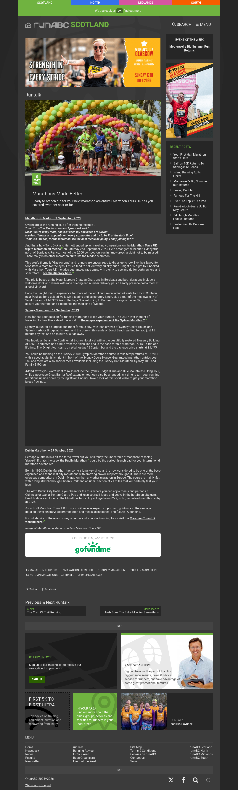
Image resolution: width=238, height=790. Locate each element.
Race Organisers (84, 758)
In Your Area (81, 754)
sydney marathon (111, 570)
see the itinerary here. (57, 273)
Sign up (37, 679)
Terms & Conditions (143, 750)
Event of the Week (85, 761)
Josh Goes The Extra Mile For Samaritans (130, 611)
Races (29, 754)
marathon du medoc (77, 570)
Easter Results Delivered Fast (189, 226)
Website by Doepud (38, 785)
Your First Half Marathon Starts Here (189, 156)
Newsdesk (32, 750)
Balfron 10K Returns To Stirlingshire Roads (188, 165)
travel (67, 575)
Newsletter (32, 761)
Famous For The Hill (186, 195)
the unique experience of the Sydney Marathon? (113, 320)
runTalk (78, 747)
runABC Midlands (201, 754)
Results (30, 758)
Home (29, 747)
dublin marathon (143, 570)
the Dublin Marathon (73, 460)
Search (134, 761)
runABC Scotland (201, 747)
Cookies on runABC (143, 754)
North (95, 2)
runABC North (199, 750)
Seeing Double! (183, 190)
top (118, 626)
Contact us (137, 758)
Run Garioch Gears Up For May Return (190, 208)
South (196, 2)
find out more (132, 10)
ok (119, 10)
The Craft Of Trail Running (55, 611)
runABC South (199, 758)
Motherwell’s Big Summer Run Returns (190, 183)
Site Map (136, 747)
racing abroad (90, 575)
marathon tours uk (41, 570)
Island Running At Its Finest (187, 174)
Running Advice (83, 750)
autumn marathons (41, 575)
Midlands (145, 2)
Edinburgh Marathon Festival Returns (186, 217)
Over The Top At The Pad (189, 201)
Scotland (44, 2)
